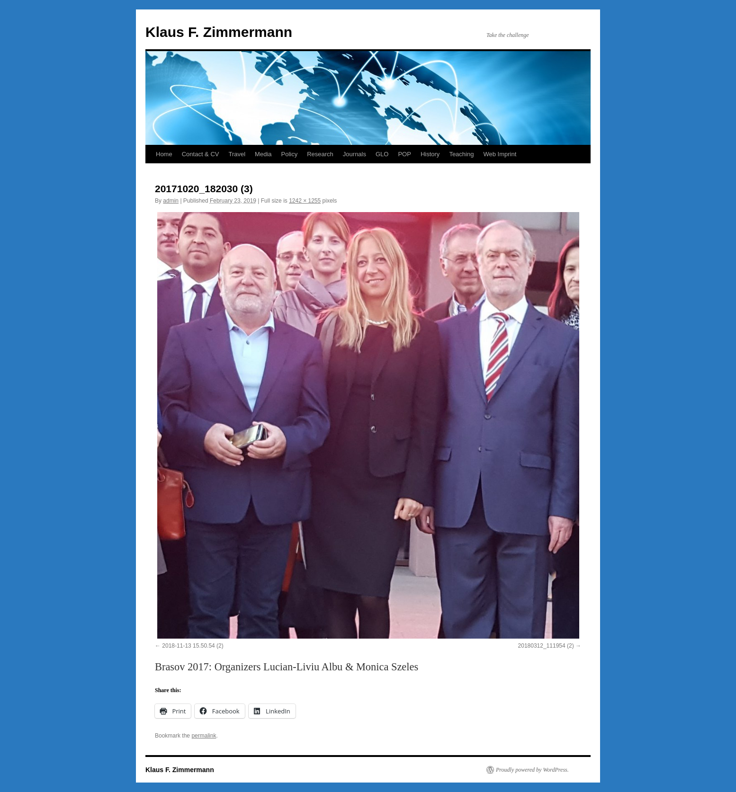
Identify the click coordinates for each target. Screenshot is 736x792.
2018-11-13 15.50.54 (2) (192, 645)
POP (404, 154)
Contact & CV (200, 154)
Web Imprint (499, 154)
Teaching (461, 154)
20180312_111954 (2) (546, 645)
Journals (354, 154)
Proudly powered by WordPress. (532, 769)
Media (263, 154)
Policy (289, 154)
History (430, 154)
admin (171, 200)
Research (320, 154)
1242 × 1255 (305, 200)
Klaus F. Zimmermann (218, 32)
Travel (236, 154)
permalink (203, 735)
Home (164, 154)
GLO (382, 154)
